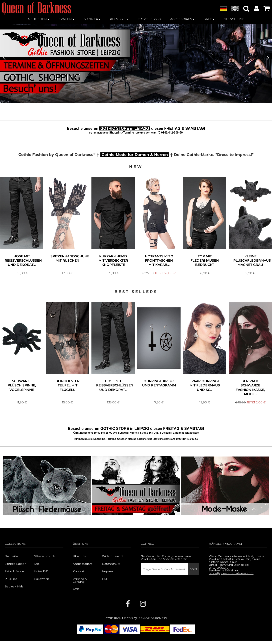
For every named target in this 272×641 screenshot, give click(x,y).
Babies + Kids (14, 586)
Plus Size (11, 579)
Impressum (110, 571)
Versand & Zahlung (80, 580)
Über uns (79, 556)
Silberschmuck (44, 556)
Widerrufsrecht (113, 556)
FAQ (105, 579)
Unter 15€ (41, 571)
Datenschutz (111, 563)
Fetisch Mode (14, 571)
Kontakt (78, 571)
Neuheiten (12, 556)
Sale (37, 563)
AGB (76, 589)
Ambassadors (82, 563)
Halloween (41, 579)
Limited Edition (15, 563)
